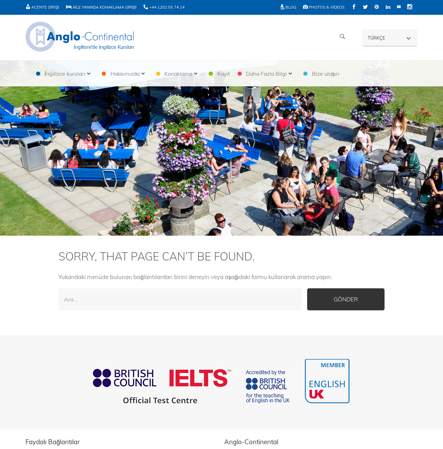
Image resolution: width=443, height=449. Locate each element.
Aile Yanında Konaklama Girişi (101, 7)
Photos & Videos (324, 7)
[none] (390, 37)
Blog (288, 7)
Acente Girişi (42, 7)
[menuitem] (390, 37)
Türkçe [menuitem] (376, 38)
